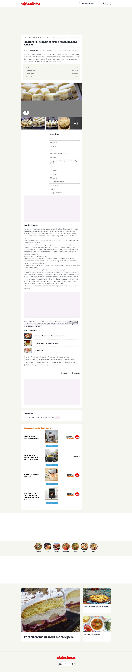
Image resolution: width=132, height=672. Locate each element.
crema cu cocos (53, 365)
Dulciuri (49, 38)
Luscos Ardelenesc (97, 629)
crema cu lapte (30, 359)
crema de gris (41, 365)
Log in (58, 417)
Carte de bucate (41, 38)
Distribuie (76, 373)
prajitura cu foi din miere (60, 324)
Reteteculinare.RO (29, 38)
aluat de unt (29, 365)
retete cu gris (70, 359)
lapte (27, 357)
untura (44, 357)
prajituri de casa (64, 357)
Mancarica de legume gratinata (97, 600)
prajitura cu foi (57, 359)
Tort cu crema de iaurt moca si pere (50, 615)
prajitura (52, 357)
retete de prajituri (44, 359)
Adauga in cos (52, 446)
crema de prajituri (42, 362)
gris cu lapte (29, 362)
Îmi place (64, 373)
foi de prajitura (56, 362)
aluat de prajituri (70, 362)
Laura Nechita (34, 50)
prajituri (35, 357)
